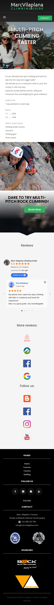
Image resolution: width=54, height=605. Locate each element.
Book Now (34, 209)
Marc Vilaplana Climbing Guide (24, 261)
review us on (19, 275)
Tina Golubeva (22, 283)
